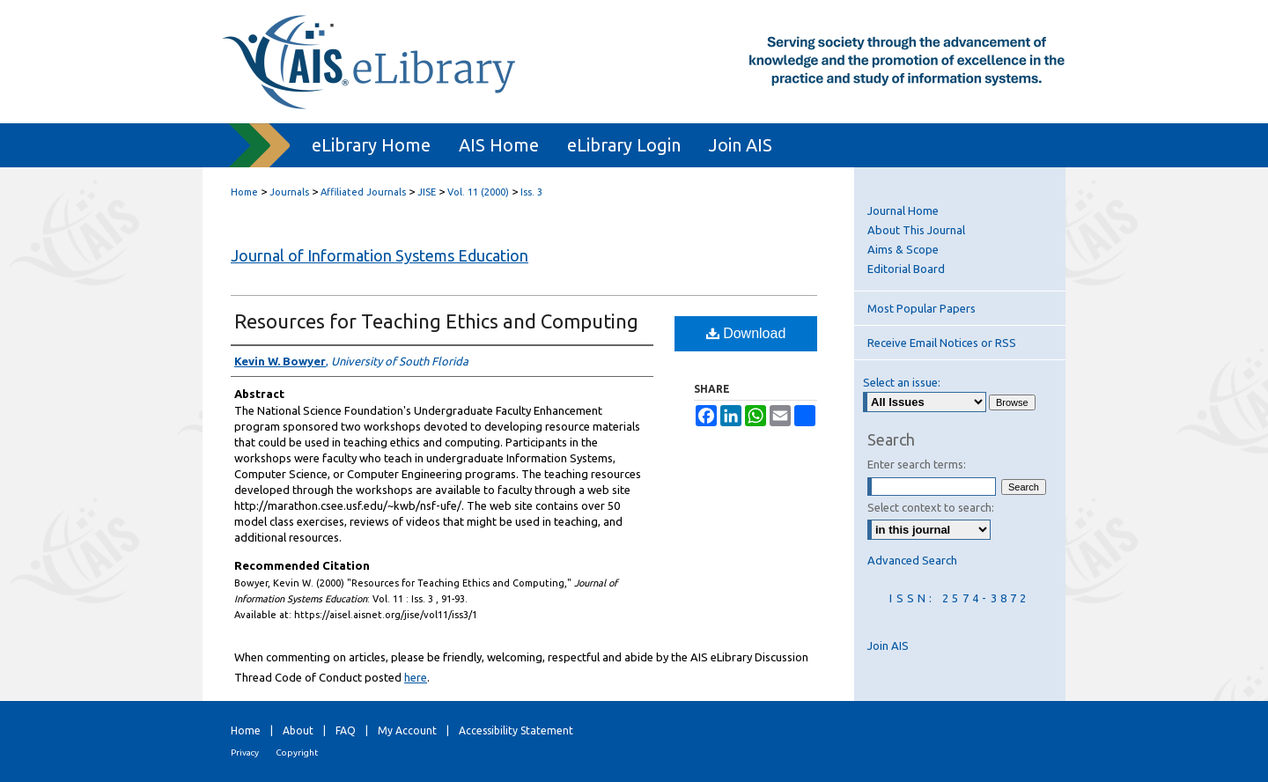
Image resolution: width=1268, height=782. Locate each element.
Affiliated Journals (363, 192)
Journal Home (903, 210)
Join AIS (888, 645)
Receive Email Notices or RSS (941, 342)
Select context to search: (930, 507)
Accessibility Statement (516, 730)
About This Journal (916, 230)
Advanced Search (912, 560)
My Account (407, 730)
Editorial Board (906, 268)
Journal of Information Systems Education (379, 255)
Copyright (297, 752)
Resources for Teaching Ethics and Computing (436, 321)
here (415, 677)
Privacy (245, 752)
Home (244, 192)
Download (746, 333)
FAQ (345, 730)
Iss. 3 (531, 192)
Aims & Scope (903, 249)
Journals (289, 192)
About (298, 730)
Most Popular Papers (921, 308)
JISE (426, 192)
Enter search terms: (916, 464)
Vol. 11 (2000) (478, 192)
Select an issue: (901, 382)
